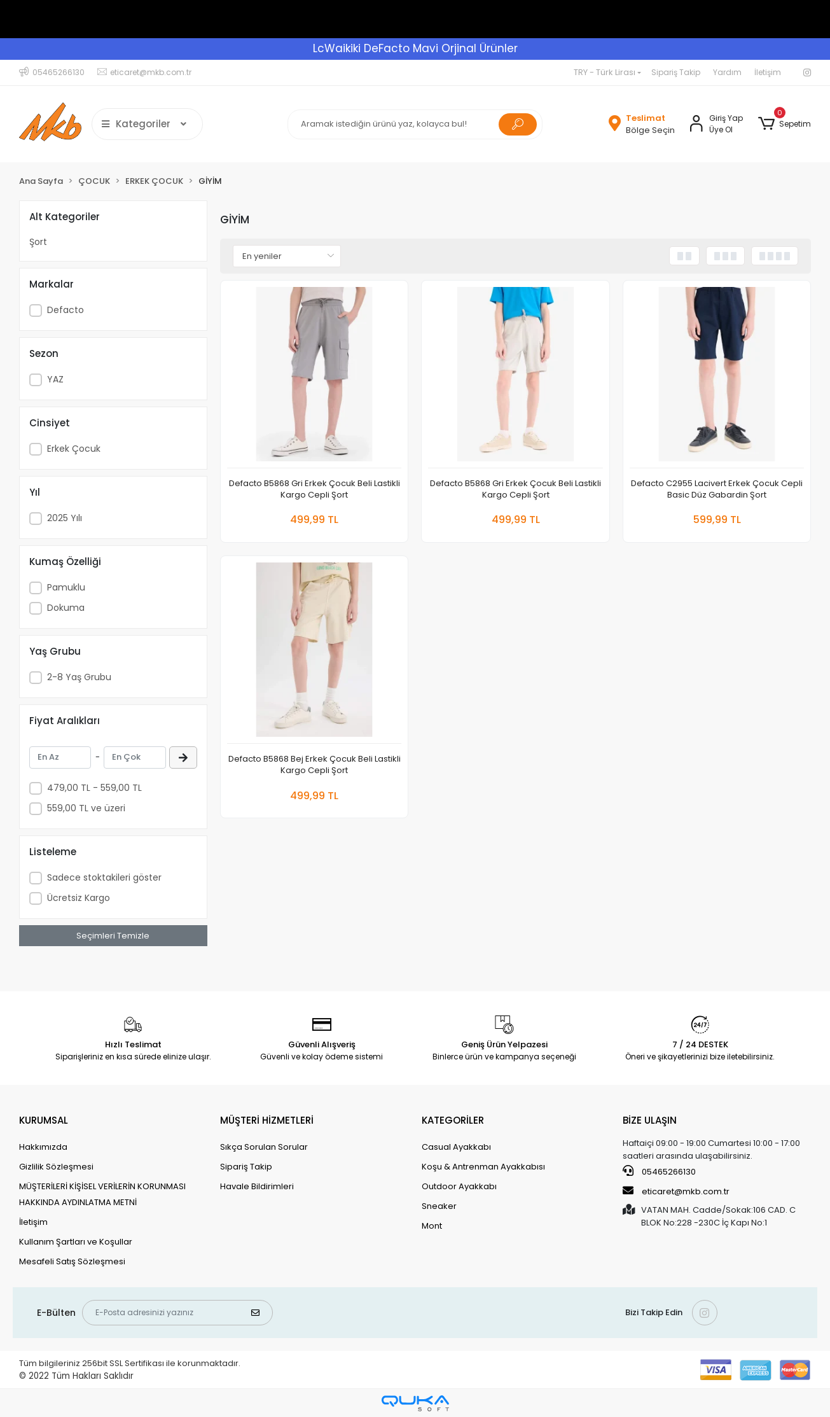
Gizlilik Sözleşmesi (56, 1167)
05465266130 (659, 1171)
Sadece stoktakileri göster (104, 877)
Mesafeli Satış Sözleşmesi (72, 1261)
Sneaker (439, 1206)
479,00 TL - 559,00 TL (94, 787)
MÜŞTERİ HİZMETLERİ (267, 1120)
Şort (38, 241)
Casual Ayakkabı (456, 1147)
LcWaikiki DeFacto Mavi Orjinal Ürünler (415, 48)
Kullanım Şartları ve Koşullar (75, 1242)
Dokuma (66, 607)
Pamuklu (66, 587)
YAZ (55, 379)
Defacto (65, 310)
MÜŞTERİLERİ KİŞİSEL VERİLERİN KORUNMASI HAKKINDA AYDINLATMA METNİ (102, 1194)
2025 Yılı (64, 518)
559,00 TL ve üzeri (86, 808)
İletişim (767, 72)
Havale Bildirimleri (257, 1186)
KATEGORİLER (453, 1120)
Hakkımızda (43, 1147)
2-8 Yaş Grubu (79, 677)
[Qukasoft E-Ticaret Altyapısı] (415, 1403)
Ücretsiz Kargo (78, 897)
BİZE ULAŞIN (650, 1120)
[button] (784, 124)
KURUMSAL (43, 1120)
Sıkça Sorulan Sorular (264, 1147)
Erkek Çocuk (73, 448)
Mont (432, 1226)
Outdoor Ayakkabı (459, 1186)
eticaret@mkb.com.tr (676, 1191)
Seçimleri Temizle (112, 936)
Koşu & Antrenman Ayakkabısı (483, 1167)
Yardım (727, 72)
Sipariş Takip (675, 72)
